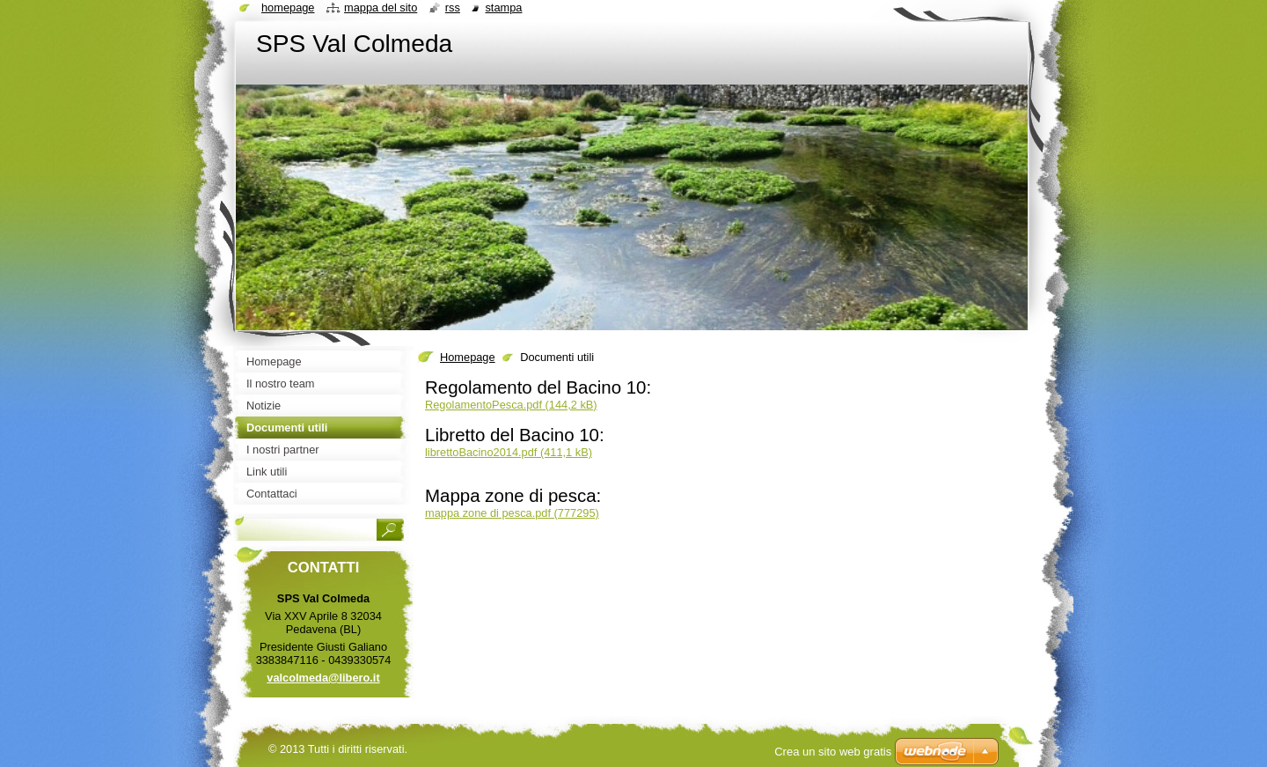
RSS (452, 7)
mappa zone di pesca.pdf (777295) (512, 513)
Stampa (503, 7)
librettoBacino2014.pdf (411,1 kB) (508, 452)
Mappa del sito (380, 7)
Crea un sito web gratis (832, 751)
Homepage (467, 357)
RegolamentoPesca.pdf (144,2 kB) (511, 404)
